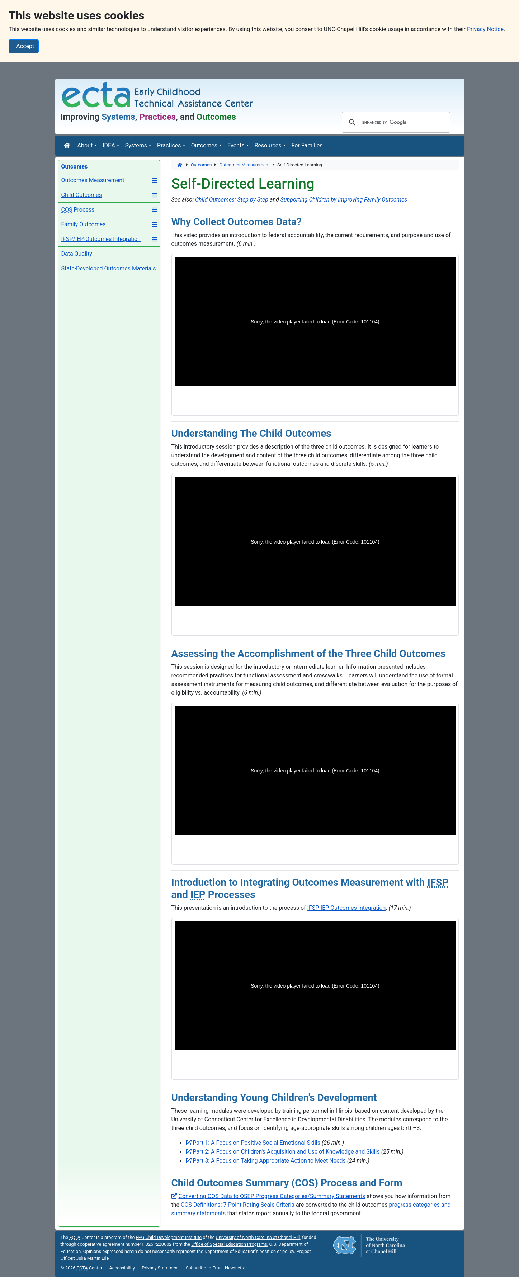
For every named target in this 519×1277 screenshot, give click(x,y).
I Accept (23, 46)
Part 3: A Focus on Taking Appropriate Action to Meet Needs (269, 1160)
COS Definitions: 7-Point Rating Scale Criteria (237, 1204)
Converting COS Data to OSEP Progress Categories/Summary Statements (272, 1196)
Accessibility (122, 1268)
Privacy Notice (485, 29)
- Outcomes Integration (346, 907)
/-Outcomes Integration (101, 239)
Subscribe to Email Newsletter (216, 1268)
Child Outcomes (81, 194)
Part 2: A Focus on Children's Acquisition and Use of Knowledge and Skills (286, 1151)
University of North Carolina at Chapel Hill (258, 1237)
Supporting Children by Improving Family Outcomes (343, 199)
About (85, 145)
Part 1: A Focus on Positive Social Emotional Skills (257, 1142)
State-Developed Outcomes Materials (108, 268)
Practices (169, 145)
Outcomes (204, 145)
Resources (268, 145)
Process (78, 209)
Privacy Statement (160, 1268)
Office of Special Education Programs (229, 1244)
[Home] (68, 145)
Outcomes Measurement (92, 180)
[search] (395, 122)
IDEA (109, 145)
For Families (307, 145)
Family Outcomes (83, 224)
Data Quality (76, 253)
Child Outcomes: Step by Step (231, 199)
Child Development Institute (169, 1237)
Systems (136, 145)
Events (235, 145)
